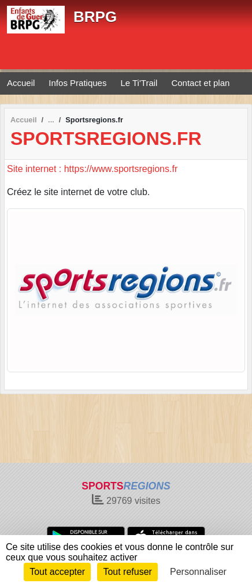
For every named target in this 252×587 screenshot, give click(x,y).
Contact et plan (200, 83)
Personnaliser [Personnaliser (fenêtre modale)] (198, 572)
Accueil (21, 83)
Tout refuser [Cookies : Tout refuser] (127, 572)
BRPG (95, 16)
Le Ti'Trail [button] (138, 83)
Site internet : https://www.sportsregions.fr (92, 169)
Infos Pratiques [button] (77, 83)
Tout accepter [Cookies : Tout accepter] (57, 572)
